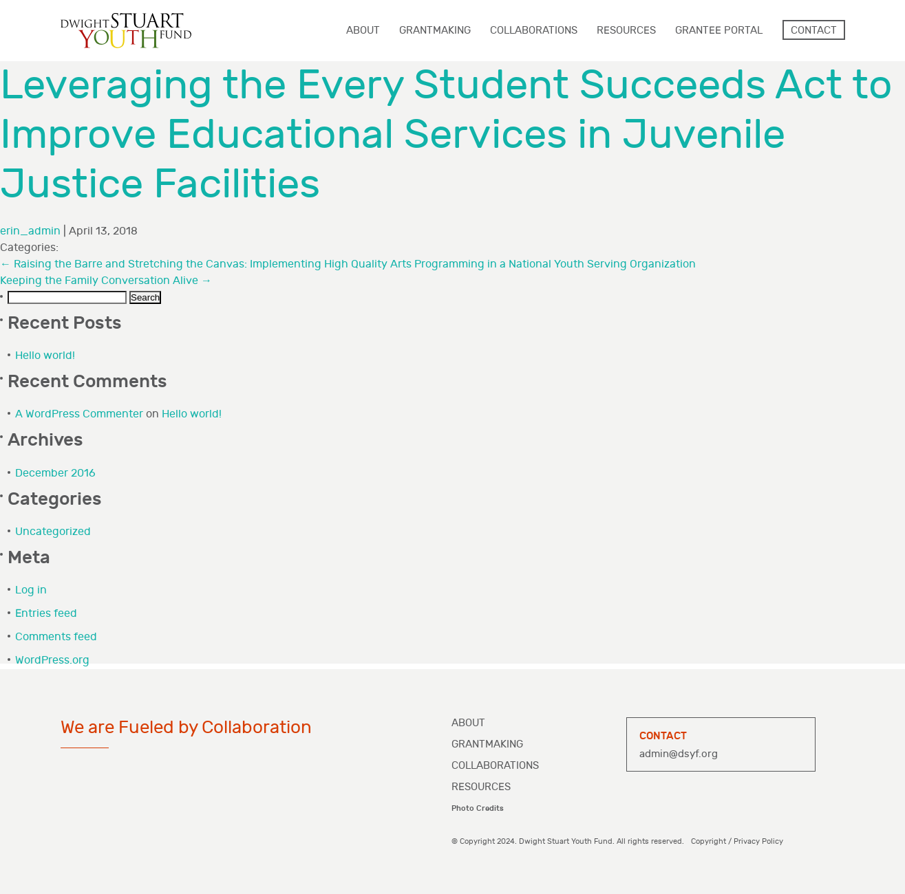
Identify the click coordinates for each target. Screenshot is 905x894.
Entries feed (46, 613)
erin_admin (30, 231)
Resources (481, 787)
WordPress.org (52, 660)
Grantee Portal (719, 30)
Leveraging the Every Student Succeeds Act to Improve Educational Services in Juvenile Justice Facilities (446, 135)
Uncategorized (53, 531)
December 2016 (55, 473)
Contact (814, 30)
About (468, 723)
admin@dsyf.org (678, 754)
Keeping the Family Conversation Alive (106, 280)
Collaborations (495, 766)
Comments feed (56, 637)
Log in (31, 590)
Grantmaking (487, 744)
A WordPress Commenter (79, 414)
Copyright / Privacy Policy (737, 841)
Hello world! (45, 355)
